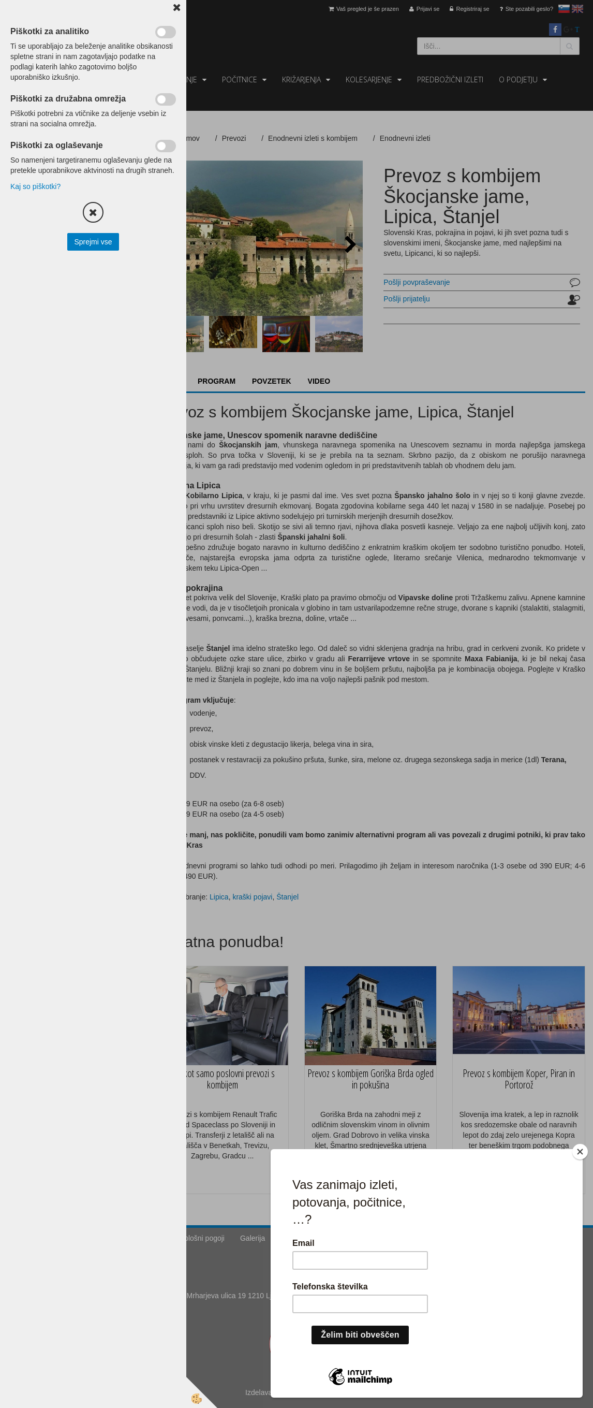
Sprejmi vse (93, 242)
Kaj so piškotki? (35, 186)
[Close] (582, 1151)
